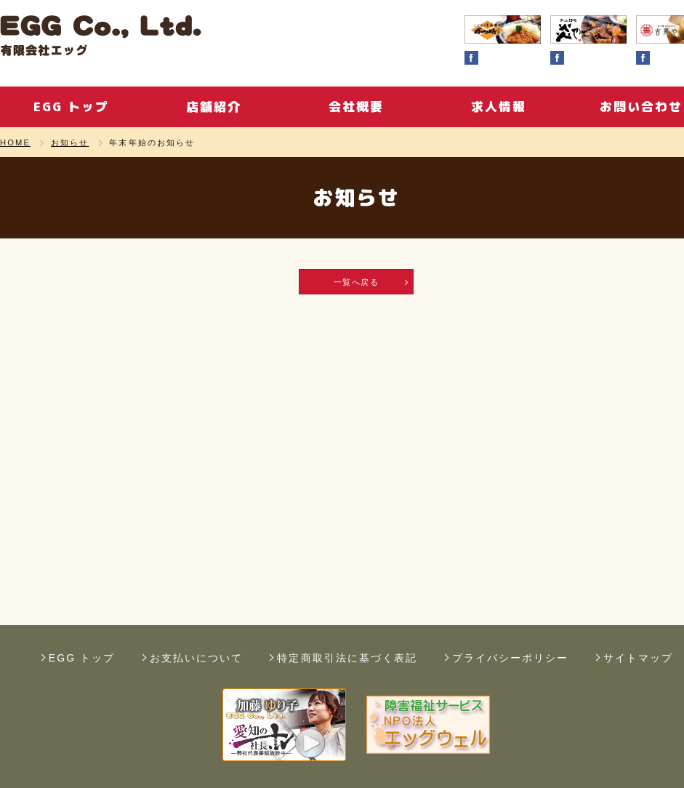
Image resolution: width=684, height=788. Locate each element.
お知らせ (70, 143)
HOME (15, 143)
